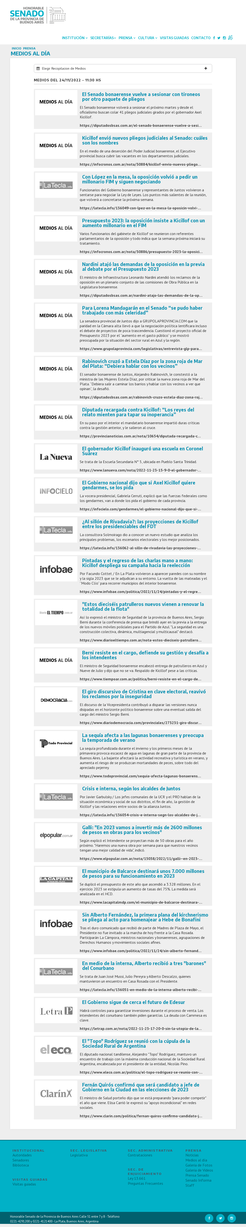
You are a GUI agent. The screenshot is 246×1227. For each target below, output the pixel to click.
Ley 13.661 (137, 1181)
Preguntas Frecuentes (145, 1186)
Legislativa (79, 1158)
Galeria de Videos (199, 1173)
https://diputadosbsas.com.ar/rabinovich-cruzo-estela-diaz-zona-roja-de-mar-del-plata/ (157, 400)
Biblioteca (20, 1168)
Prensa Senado (197, 1178)
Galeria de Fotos (198, 1168)
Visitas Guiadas (173, 39)
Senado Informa (198, 1183)
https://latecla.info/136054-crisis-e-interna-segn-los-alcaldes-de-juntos (144, 818)
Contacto (200, 39)
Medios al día (196, 1163)
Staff (189, 1188)
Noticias (192, 1158)
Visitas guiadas (24, 1187)
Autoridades (22, 1158)
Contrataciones (140, 1158)
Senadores (20, 1163)
